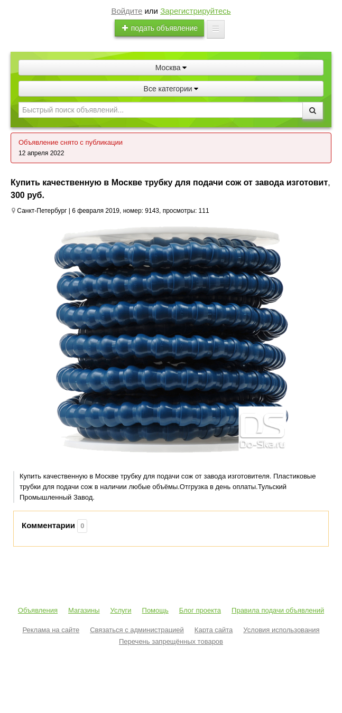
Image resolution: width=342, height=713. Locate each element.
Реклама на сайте (50, 630)
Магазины (84, 610)
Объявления (38, 610)
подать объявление (160, 28)
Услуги (121, 610)
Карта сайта (214, 630)
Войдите (126, 10)
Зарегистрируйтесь (195, 10)
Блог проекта (200, 610)
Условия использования (281, 630)
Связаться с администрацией (137, 630)
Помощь (155, 610)
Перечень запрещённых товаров (171, 641)
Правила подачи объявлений (278, 610)
